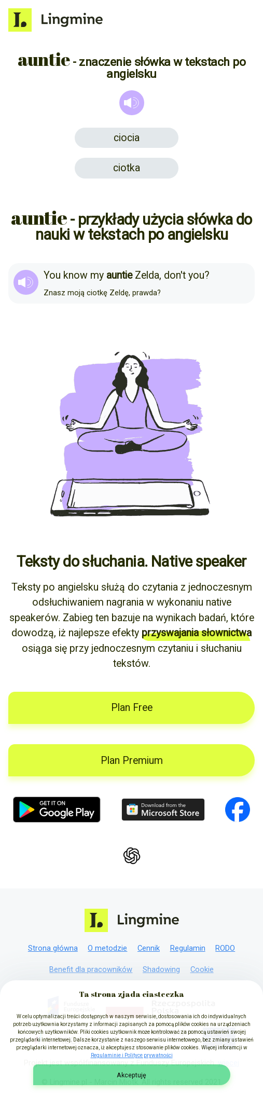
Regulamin (187, 948)
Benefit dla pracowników (90, 969)
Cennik (148, 948)
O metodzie (107, 948)
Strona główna (53, 948)
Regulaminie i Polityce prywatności (132, 1055)
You (52, 275)
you (196, 275)
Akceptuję (131, 1075)
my (97, 275)
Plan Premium (132, 760)
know (75, 275)
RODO (225, 948)
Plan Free (132, 708)
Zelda (147, 275)
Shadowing (161, 969)
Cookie (202, 969)
